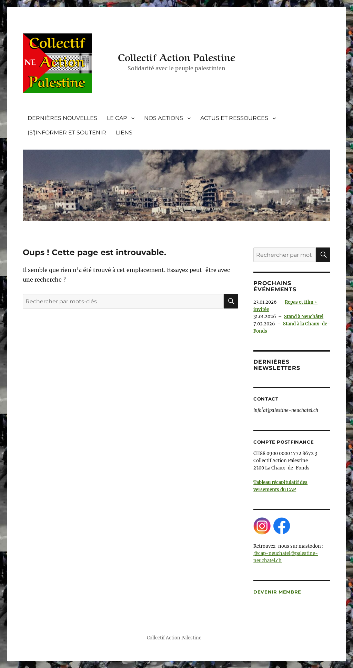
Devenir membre (277, 592)
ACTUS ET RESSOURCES (234, 118)
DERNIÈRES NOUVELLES (62, 118)
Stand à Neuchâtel (303, 317)
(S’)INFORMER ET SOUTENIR (67, 132)
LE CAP (117, 118)
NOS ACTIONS (163, 118)
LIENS (124, 132)
